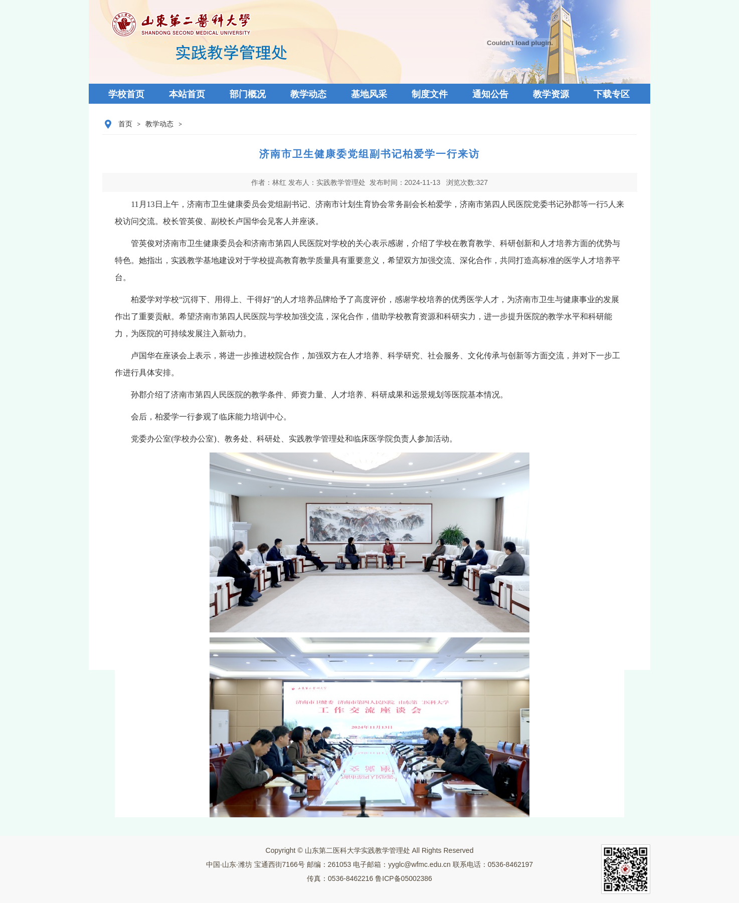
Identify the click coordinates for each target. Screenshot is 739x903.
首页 (125, 124)
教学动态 (159, 124)
